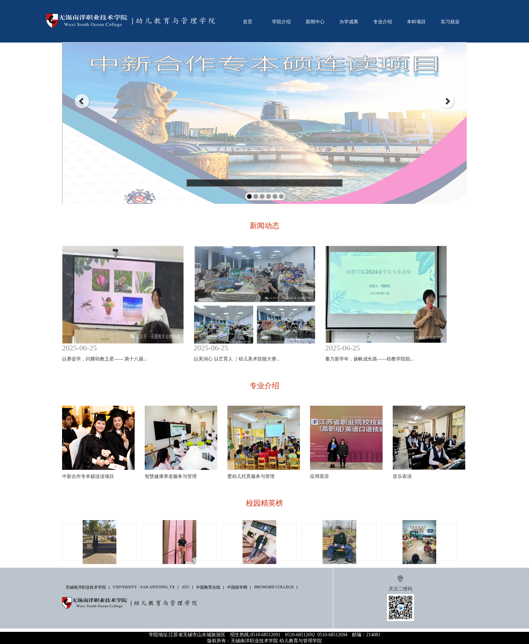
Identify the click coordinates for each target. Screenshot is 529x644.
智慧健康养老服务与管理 (171, 476)
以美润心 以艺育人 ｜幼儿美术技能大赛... (237, 358)
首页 (247, 21)
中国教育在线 (208, 587)
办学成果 (348, 21)
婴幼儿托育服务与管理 (251, 476)
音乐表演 (402, 476)
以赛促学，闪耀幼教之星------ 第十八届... (104, 358)
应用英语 (319, 476)
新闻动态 (264, 225)
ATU (185, 587)
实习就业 (450, 21)
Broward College (274, 587)
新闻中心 (315, 21)
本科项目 (416, 21)
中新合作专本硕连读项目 (88, 476)
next (447, 101)
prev (82, 101)
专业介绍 (382, 21)
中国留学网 (237, 587)
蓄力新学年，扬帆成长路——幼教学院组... (369, 358)
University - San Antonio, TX (144, 587)
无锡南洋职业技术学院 (85, 587)
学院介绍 (281, 21)
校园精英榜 (264, 503)
